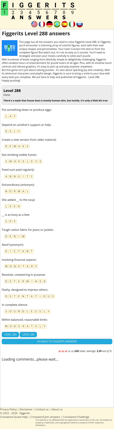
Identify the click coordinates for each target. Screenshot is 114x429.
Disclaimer (26, 409)
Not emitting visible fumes (19, 155)
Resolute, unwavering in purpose (23, 274)
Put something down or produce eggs (26, 110)
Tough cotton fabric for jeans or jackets (27, 230)
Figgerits (24, 413)
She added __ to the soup (18, 200)
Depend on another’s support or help (26, 125)
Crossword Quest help (14, 417)
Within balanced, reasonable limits (24, 320)
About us (57, 409)
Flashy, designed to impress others (24, 290)
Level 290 (28, 334)
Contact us (42, 409)
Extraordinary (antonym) (18, 185)
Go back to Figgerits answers (57, 341)
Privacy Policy (8, 409)
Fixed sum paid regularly (18, 170)
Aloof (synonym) (12, 245)
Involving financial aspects (19, 260)
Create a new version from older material (29, 140)
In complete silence (14, 305)
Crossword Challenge (76, 417)
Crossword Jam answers (45, 417)
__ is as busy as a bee (15, 215)
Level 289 (10, 334)
